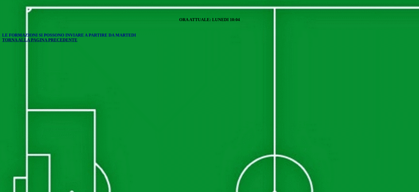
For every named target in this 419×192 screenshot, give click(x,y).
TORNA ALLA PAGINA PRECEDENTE (39, 40)
